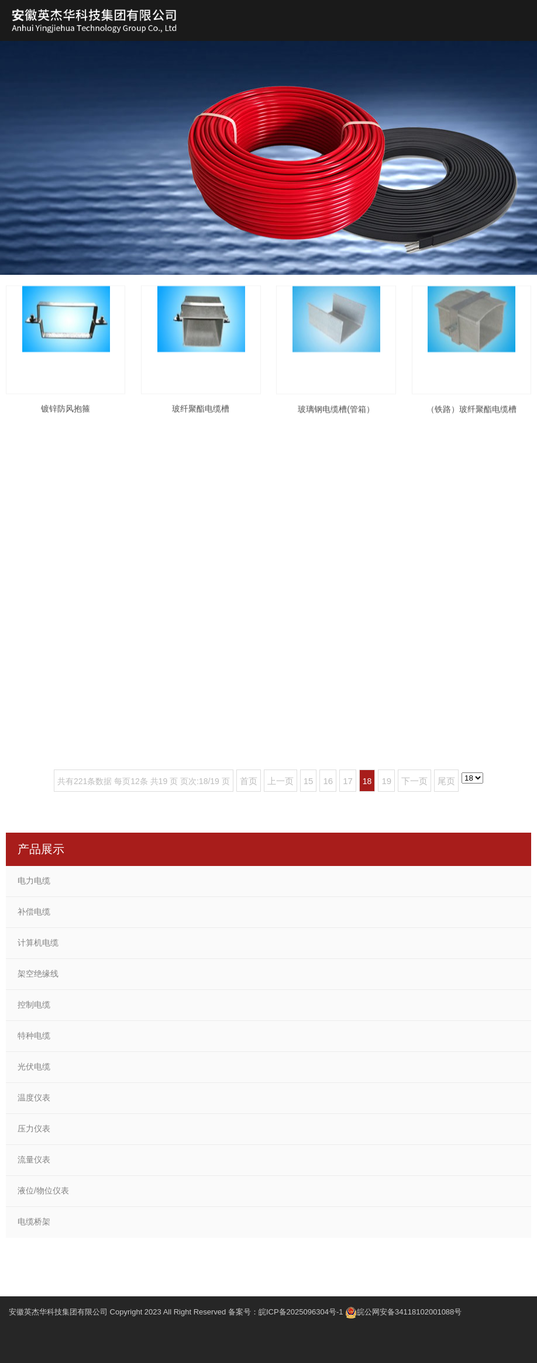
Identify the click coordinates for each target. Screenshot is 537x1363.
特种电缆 (34, 1035)
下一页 (414, 781)
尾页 (446, 781)
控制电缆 (34, 1004)
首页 (248, 781)
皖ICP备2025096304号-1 (301, 1311)
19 (386, 781)
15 (309, 781)
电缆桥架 (34, 1221)
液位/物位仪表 (43, 1190)
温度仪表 (34, 1097)
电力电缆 (34, 880)
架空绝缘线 (38, 973)
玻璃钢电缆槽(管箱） (336, 421)
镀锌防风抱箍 (65, 420)
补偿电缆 (34, 911)
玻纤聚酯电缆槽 (200, 420)
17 (348, 781)
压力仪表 (34, 1128)
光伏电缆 (34, 1066)
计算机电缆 (38, 942)
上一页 (280, 781)
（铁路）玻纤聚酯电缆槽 (471, 421)
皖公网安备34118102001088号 (409, 1311)
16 (328, 781)
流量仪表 (34, 1159)
